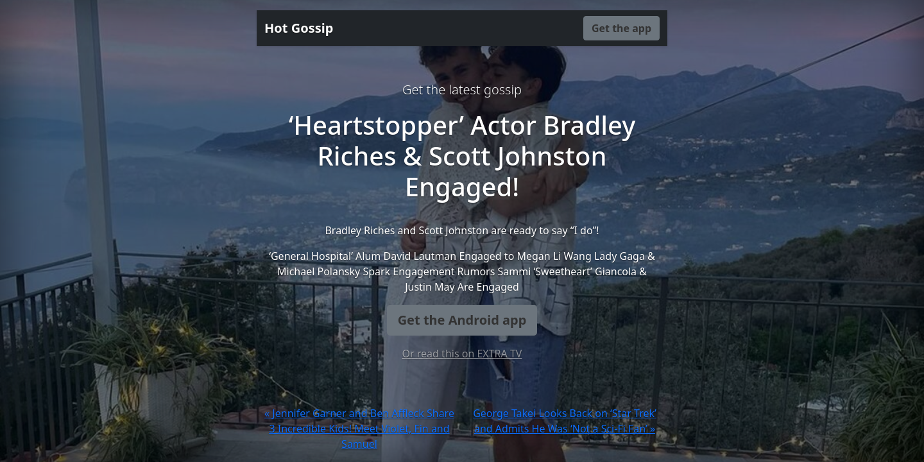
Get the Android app (462, 320)
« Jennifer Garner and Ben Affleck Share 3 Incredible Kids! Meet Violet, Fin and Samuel (359, 428)
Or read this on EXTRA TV (462, 353)
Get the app (621, 28)
